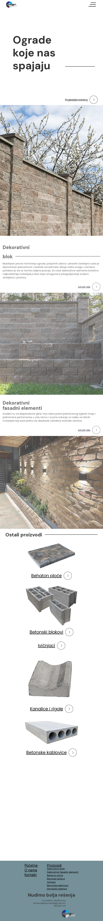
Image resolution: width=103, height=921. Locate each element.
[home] (11, 4)
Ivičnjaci (51, 882)
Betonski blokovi (56, 878)
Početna (31, 865)
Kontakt (31, 874)
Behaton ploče (55, 875)
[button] (92, 4)
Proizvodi (54, 865)
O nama (31, 870)
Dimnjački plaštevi (57, 889)
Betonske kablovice (57, 885)
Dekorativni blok (56, 868)
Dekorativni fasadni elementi (62, 872)
